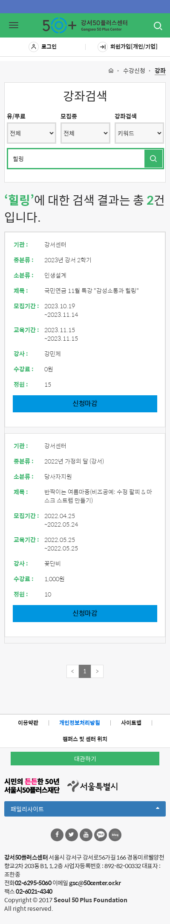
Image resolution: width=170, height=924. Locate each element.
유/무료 (16, 116)
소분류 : (24, 275)
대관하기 (85, 758)
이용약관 (28, 722)
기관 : (21, 244)
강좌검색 (126, 116)
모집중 (69, 116)
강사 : (21, 353)
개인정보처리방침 (79, 722)
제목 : (21, 290)
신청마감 (85, 403)
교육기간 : (26, 329)
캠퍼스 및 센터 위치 (85, 738)
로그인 (43, 47)
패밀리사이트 (85, 810)
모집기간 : (26, 305)
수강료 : (24, 369)
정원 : (21, 384)
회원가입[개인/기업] (128, 47)
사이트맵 (131, 722)
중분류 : (24, 259)
